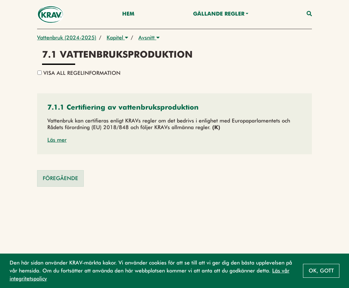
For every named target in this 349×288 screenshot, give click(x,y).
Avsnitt (149, 37)
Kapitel (117, 37)
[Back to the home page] (50, 14)
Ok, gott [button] (321, 270)
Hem (128, 14)
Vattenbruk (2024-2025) (66, 37)
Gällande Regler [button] (218, 14)
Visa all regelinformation (79, 73)
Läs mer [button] (57, 140)
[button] (123, 108)
